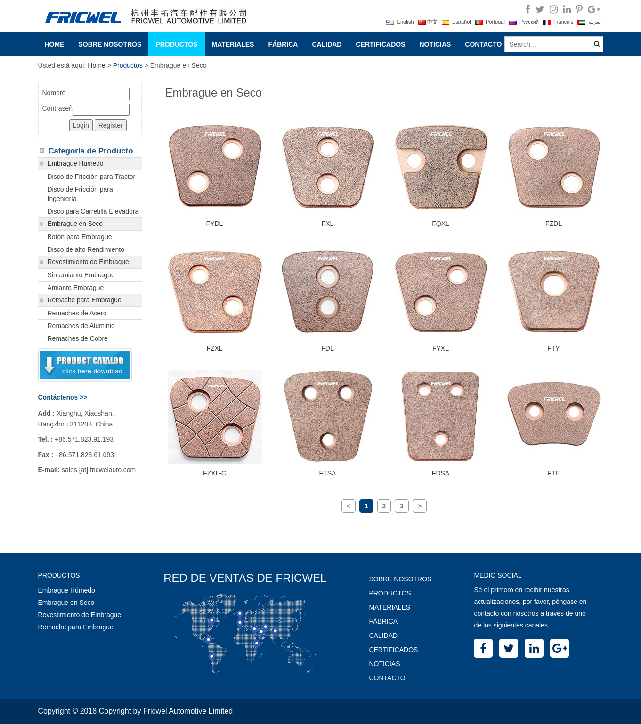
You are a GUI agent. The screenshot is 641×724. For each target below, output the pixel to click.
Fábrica (283, 44)
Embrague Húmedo (76, 163)
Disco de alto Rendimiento (86, 249)
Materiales (233, 44)
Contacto (483, 44)
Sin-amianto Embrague (81, 275)
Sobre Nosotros (110, 44)
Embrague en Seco (75, 223)
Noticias (435, 44)
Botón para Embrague (80, 237)
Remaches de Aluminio (81, 326)
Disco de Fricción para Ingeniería (80, 193)
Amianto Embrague (76, 287)
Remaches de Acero (77, 313)
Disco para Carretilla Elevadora (93, 211)
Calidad (326, 44)
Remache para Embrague (85, 300)
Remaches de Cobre (78, 338)
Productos (176, 44)
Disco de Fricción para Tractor (92, 176)
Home (55, 44)
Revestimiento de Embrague (88, 261)
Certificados (380, 44)
